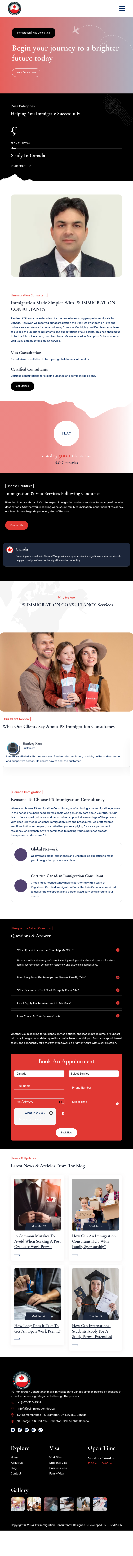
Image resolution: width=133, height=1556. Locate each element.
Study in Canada (28, 156)
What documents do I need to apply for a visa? (48, 1008)
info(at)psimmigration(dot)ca (33, 1431)
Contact (16, 1496)
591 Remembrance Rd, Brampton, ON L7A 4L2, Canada (48, 1437)
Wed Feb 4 (96, 1249)
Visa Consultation (26, 358)
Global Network (44, 867)
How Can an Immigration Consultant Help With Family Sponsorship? (94, 1264)
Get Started (22, 391)
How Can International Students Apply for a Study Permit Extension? (92, 1354)
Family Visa (56, 1496)
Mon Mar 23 (39, 1249)
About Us (17, 1485)
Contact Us (16, 531)
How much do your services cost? (38, 1033)
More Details (26, 73)
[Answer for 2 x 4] (35, 1142)
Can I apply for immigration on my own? (44, 1021)
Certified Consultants (29, 374)
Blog (13, 1490)
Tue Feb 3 (95, 1338)
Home (14, 1480)
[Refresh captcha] (51, 1135)
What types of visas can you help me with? (45, 968)
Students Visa (58, 1485)
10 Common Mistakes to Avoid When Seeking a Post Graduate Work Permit (37, 1264)
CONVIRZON (114, 1547)
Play (66, 439)
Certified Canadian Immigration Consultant (67, 893)
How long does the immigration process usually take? (51, 995)
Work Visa (55, 1480)
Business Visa (58, 1490)
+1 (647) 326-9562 (26, 1425)
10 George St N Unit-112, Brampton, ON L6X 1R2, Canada (50, 1443)
